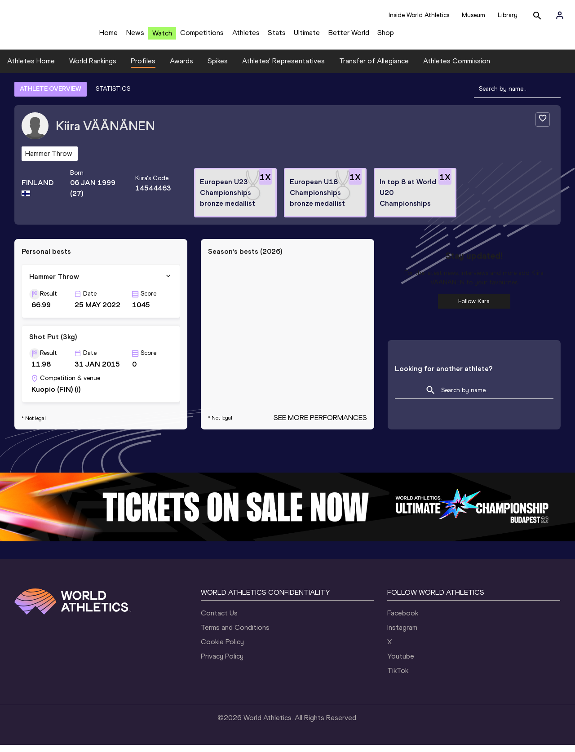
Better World (348, 36)
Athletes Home (31, 67)
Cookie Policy (222, 649)
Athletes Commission (456, 67)
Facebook (402, 620)
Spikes (218, 67)
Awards (181, 67)
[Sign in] (560, 15)
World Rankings (92, 67)
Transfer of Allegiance (374, 67)
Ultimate (307, 36)
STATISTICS (113, 95)
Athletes (246, 36)
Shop (385, 36)
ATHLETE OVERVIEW (50, 95)
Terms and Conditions (235, 634)
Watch (162, 36)
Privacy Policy (222, 663)
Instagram (402, 634)
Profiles (143, 67)
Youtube (400, 663)
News (135, 36)
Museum (473, 15)
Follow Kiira (474, 308)
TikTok (397, 677)
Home (108, 36)
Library (508, 15)
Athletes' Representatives (283, 67)
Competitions (202, 36)
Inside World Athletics (419, 15)
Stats (277, 36)
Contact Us (219, 620)
